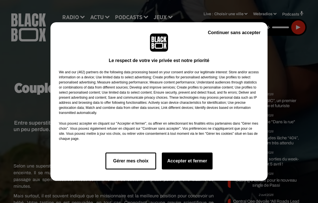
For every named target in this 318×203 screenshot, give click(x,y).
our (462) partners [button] (84, 72)
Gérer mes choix (130, 160)
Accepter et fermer (187, 160)
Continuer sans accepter (234, 32)
